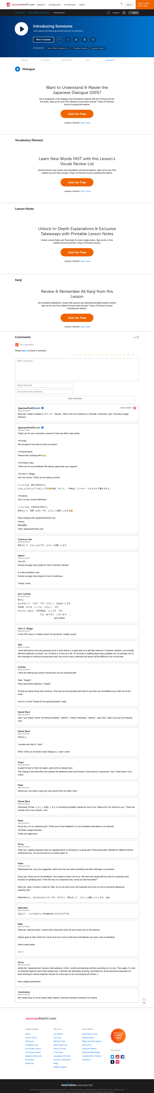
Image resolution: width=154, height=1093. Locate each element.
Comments (109, 60)
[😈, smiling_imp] (128, 345)
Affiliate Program (60, 1063)
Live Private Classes (33, 1045)
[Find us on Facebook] (123, 1053)
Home (27, 1030)
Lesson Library (20, 13)
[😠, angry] (94, 345)
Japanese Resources (33, 1052)
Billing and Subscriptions (91, 1037)
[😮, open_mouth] (124, 345)
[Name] (44, 381)
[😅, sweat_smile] (102, 345)
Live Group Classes (33, 1049)
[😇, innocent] (115, 345)
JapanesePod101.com (92, 1086)
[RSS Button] (17, 345)
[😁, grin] (81, 345)
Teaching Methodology (91, 1049)
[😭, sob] (111, 345)
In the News (58, 1049)
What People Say (60, 1041)
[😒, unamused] (85, 345)
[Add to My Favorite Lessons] (67, 39)
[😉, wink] (107, 345)
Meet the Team (59, 1037)
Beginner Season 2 (97, 48)
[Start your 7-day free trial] (118, 1032)
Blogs (56, 1060)
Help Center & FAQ (89, 1030)
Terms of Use (119, 1086)
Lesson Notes (66, 60)
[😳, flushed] (76, 345)
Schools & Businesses (62, 1056)
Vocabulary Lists (31, 1041)
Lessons (41, 5)
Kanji (88, 60)
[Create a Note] (76, 39)
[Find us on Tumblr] (112, 1058)
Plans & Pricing (60, 1045)
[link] (124, 12)
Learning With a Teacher (91, 1052)
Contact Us (86, 1056)
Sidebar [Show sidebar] (135, 13)
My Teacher (69, 5)
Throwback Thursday (80, 48)
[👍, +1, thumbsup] (137, 345)
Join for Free (77, 114)
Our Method (58, 1030)
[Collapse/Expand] (77, 337)
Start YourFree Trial (145, 4)
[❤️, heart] (132, 345)
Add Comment (28, 395)
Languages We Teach (62, 1052)
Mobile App (29, 1060)
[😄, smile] (72, 345)
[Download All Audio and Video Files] (93, 39)
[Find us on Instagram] (117, 1058)
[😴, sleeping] (119, 345)
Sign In (129, 5)
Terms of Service (103, 1088)
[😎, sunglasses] (89, 345)
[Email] (44, 388)
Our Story (57, 1034)
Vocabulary (54, 5)
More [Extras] (81, 5)
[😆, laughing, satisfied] (98, 345)
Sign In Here (85, 123)
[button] (121, 4)
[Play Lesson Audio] (21, 28)
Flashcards (29, 1037)
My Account (86, 1041)
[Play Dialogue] (17, 69)
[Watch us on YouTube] (117, 1053)
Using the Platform (89, 1045)
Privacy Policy (106, 1086)
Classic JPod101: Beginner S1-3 (39, 13)
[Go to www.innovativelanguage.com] (77, 1080)
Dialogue (24, 60)
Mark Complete (43, 40)
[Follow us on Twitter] (112, 1053)
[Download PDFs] (84, 39)
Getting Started (88, 1034)
